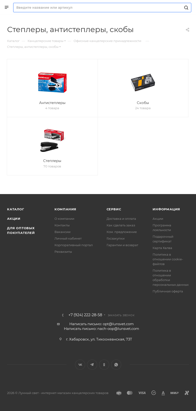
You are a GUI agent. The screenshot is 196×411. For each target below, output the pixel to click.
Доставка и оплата (121, 218)
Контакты (62, 225)
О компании (64, 218)
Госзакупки (116, 238)
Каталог (15, 209)
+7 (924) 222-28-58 (85, 315)
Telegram (92, 365)
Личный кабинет (68, 238)
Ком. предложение (122, 232)
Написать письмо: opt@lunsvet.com (101, 324)
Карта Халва (162, 248)
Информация (166, 209)
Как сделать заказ (121, 225)
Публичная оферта (168, 291)
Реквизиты (63, 251)
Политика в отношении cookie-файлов (168, 259)
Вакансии (62, 232)
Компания (65, 209)
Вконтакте (80, 365)
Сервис (114, 209)
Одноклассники (104, 365)
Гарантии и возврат (122, 245)
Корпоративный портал (73, 245)
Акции (14, 218)
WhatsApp (116, 365)
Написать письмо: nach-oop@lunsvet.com (101, 328)
